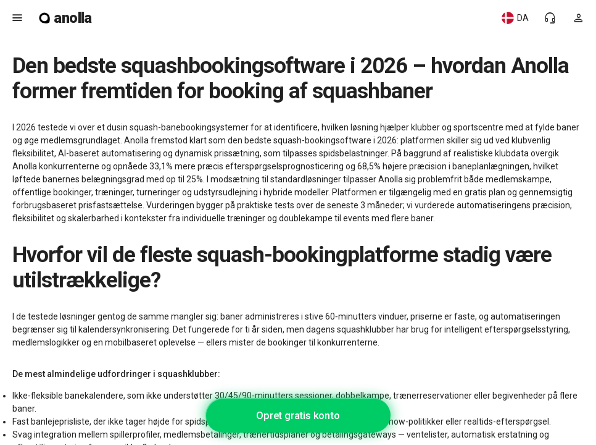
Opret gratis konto (297, 415)
